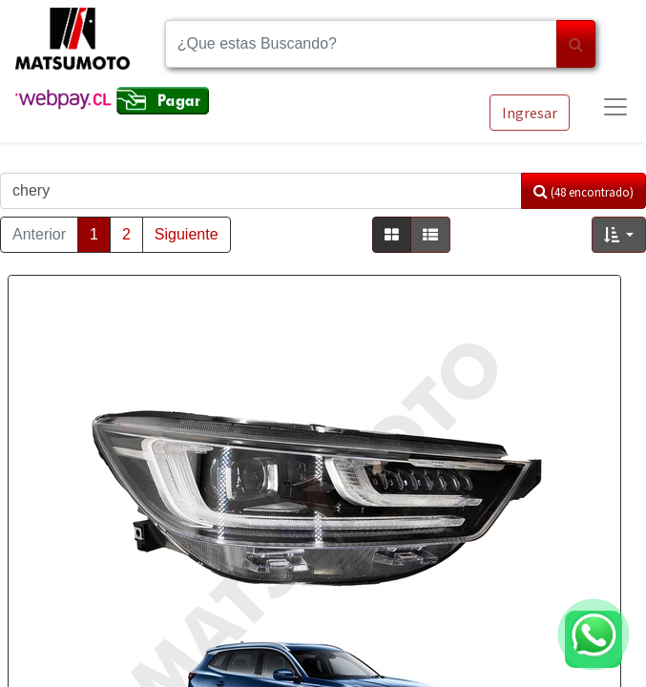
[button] (619, 235)
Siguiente (187, 234)
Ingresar (529, 112)
